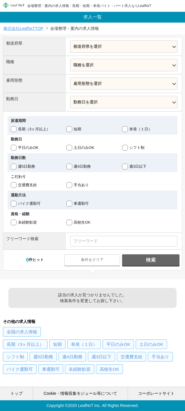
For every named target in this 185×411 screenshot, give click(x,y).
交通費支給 (27, 185)
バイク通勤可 (29, 203)
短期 (77, 129)
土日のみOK (84, 147)
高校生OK (82, 222)
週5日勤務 (26, 166)
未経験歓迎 (27, 222)
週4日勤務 (82, 166)
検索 (151, 260)
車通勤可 (81, 203)
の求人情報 (22, 331)
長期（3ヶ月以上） (34, 129)
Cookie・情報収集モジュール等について (80, 393)
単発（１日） (140, 129)
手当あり (81, 185)
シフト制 (136, 147)
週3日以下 (137, 166)
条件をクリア (92, 259)
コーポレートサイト (156, 393)
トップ (16, 393)
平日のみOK (28, 147)
